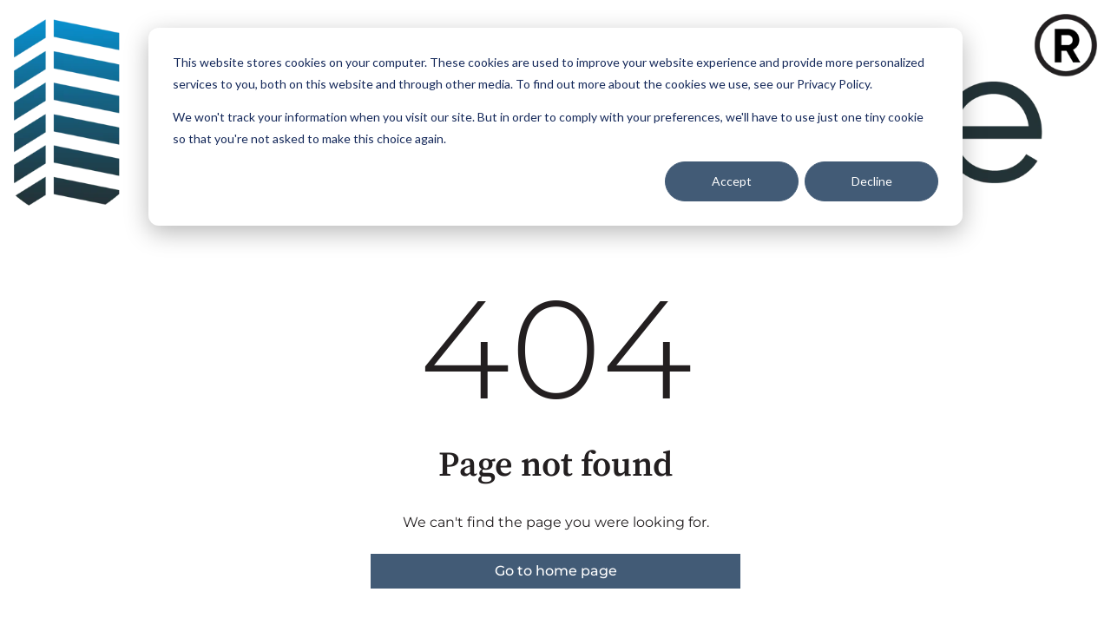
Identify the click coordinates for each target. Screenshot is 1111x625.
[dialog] (555, 127)
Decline (871, 181)
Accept (732, 181)
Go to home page (556, 570)
